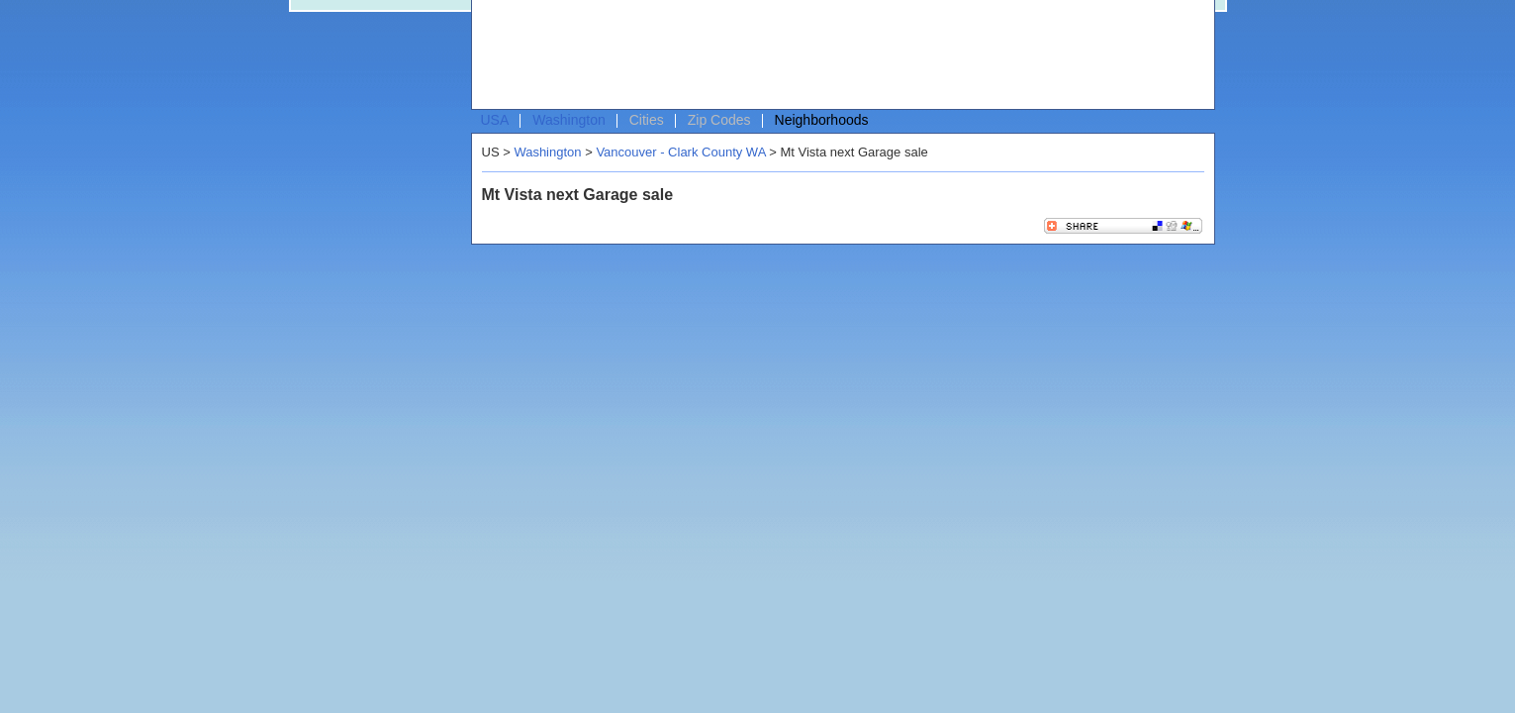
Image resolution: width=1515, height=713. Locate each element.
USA (495, 120)
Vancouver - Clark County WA (680, 152)
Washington (568, 120)
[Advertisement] (838, 55)
